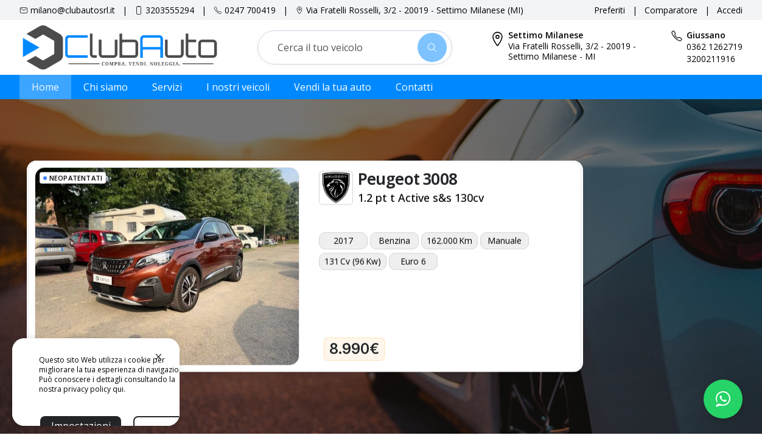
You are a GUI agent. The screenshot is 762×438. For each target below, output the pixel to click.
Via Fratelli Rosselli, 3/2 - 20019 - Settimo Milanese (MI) (414, 10)
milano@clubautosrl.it (72, 10)
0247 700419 (250, 10)
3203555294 (169, 10)
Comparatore (671, 10)
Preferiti (609, 10)
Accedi (730, 10)
